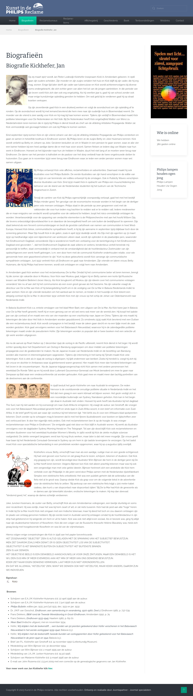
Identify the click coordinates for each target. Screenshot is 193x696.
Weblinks (165, 20)
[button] (184, 690)
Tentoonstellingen (144, 20)
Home (12, 20)
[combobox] (169, 8)
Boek (126, 20)
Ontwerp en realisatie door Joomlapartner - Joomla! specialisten (117, 690)
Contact (180, 20)
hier (50, 668)
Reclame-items (68, 20)
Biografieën (27, 20)
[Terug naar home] (24, 8)
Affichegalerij (91, 20)
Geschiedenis (111, 20)
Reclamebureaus (48, 20)
